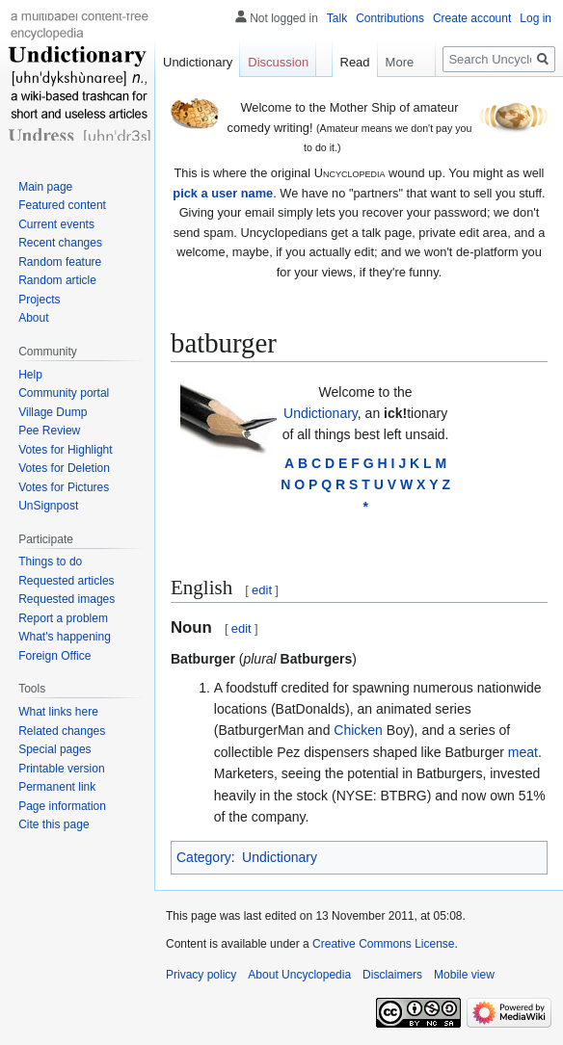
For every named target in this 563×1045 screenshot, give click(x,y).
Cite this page (53, 824)
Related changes (61, 731)
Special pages (54, 749)
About (33, 318)
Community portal (63, 393)
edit (262, 590)
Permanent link (56, 787)
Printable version (61, 768)
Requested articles (66, 581)
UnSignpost (48, 505)
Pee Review (49, 430)
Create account (472, 18)
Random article (57, 280)
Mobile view (464, 974)
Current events (56, 224)
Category (203, 857)
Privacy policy (201, 974)
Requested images (66, 599)
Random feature (59, 262)
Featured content (62, 205)
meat (523, 752)
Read (350, 62)
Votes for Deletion (64, 468)
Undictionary (320, 413)
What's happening (64, 636)
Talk (337, 18)
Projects (39, 299)
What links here (58, 711)
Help (30, 374)
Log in (535, 18)
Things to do (50, 561)
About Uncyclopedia (299, 974)
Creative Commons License (383, 944)
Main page (45, 187)
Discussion (278, 62)
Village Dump (52, 412)
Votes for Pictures (63, 487)
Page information (62, 806)
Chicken (358, 730)
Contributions (390, 18)
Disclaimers (392, 974)
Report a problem (63, 618)
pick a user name (223, 193)
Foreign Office (54, 656)
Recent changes (60, 242)
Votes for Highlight (65, 450)
